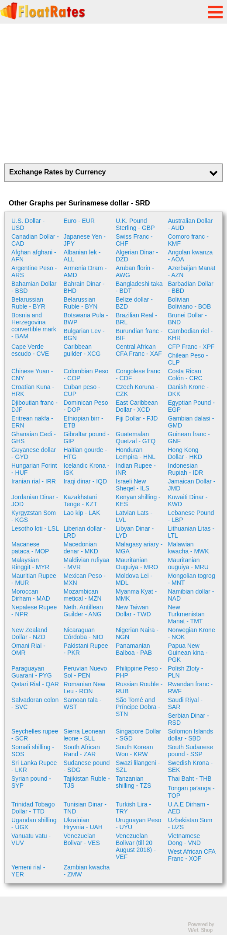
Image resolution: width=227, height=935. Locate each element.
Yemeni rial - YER (28, 871)
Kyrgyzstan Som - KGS (33, 516)
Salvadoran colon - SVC (34, 703)
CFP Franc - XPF (191, 346)
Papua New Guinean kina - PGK (188, 652)
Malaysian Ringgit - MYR (30, 563)
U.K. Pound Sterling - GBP (135, 224)
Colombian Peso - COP (86, 375)
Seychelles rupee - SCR (34, 735)
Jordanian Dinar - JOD (34, 500)
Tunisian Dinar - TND (85, 808)
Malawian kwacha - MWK (188, 548)
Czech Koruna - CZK (137, 390)
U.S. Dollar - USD (28, 224)
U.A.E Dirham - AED (188, 808)
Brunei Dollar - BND (187, 319)
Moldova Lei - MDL (134, 579)
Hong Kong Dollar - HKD (185, 453)
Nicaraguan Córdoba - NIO (83, 633)
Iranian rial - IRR (33, 481)
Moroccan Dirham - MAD (30, 595)
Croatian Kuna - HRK (32, 390)
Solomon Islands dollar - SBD (190, 735)
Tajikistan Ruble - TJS (87, 782)
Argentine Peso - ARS (34, 271)
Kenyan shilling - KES (138, 500)
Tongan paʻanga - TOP (191, 792)
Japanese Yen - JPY (85, 240)
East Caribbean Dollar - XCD (137, 406)
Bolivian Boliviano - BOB (189, 303)
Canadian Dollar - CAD (35, 240)
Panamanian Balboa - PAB (134, 649)
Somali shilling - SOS (32, 751)
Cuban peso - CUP (82, 390)
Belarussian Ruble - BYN (81, 303)
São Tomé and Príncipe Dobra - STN (138, 706)
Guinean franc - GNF (189, 438)
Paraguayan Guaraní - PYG (31, 672)
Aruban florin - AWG (135, 271)
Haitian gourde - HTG (85, 453)
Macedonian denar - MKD (81, 548)
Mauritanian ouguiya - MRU (188, 563)
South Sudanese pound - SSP (190, 751)
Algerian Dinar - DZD (137, 256)
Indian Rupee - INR (136, 469)
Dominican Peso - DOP (86, 406)
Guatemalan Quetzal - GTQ (135, 438)
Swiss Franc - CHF (134, 240)
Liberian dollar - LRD (85, 532)
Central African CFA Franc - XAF (139, 350)
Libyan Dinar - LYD (135, 532)
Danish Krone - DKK (188, 390)
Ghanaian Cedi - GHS (33, 438)
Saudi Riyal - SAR (185, 703)
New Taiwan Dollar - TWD (133, 611)
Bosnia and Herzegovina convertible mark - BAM (33, 326)
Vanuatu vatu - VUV (31, 839)
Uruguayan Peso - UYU (138, 824)
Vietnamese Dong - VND (184, 839)
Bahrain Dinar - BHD (84, 287)
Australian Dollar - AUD (190, 224)
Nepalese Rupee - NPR (34, 611)
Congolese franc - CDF (138, 375)
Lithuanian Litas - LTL (191, 532)
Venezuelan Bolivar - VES (82, 839)
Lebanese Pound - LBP (191, 516)
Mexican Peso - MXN (85, 579)
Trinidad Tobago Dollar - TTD (33, 808)
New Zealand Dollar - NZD (29, 633)
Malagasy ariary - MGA (139, 548)
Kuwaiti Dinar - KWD (188, 500)
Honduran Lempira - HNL (135, 453)
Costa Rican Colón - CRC (185, 375)
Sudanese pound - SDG (87, 766)
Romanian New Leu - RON (85, 688)
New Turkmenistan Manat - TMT (186, 614)
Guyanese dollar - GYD (33, 453)
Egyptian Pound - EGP (191, 406)
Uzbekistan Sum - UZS (190, 824)
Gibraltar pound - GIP (87, 438)
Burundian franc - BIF (139, 334)
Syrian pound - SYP (31, 782)
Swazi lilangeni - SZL (138, 766)
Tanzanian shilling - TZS (133, 782)
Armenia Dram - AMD (85, 271)
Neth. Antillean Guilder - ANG (83, 611)
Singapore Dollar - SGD (138, 735)
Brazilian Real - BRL (136, 319)
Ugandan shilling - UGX (34, 824)
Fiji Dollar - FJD (137, 418)
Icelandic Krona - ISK (87, 469)
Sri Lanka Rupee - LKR (34, 766)
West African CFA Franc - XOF (192, 855)
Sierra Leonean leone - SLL (85, 735)
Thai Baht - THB (190, 778)
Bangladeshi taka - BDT (139, 287)
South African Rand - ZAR (82, 751)
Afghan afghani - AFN (33, 256)
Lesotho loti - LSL (35, 528)
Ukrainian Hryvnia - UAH (83, 824)
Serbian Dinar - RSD (188, 719)
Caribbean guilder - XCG (82, 350)
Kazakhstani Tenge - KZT (80, 500)
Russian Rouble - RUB (139, 688)
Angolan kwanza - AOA (190, 256)
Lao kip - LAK (82, 512)
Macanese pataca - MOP (30, 548)
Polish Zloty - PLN (185, 672)
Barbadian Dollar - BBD (190, 287)
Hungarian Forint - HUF (34, 469)
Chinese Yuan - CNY (32, 375)
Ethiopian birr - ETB (83, 422)
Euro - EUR (79, 220)
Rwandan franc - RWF (190, 688)
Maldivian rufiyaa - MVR (87, 563)
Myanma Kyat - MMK (136, 595)
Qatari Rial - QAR (35, 684)
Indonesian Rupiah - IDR (185, 469)
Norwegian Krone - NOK (191, 633)
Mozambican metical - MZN (83, 595)
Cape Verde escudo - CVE (30, 350)
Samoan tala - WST (83, 703)
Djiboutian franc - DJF (34, 406)
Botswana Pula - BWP (86, 319)
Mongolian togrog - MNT (191, 579)
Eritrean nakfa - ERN (32, 422)
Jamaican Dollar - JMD (192, 485)
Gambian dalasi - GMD (191, 422)
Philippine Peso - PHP (139, 672)
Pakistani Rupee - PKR (86, 649)
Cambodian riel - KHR (190, 334)
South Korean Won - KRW (134, 751)
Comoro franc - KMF (188, 240)
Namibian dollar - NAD (191, 595)
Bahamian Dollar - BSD (34, 287)
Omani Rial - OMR (28, 649)
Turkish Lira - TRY (133, 808)
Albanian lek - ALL (82, 256)
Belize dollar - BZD (134, 303)
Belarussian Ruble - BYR (28, 303)
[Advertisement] (113, 93)
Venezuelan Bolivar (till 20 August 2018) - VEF (136, 846)
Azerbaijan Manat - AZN (192, 271)
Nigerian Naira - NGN (137, 633)
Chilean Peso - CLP (188, 359)
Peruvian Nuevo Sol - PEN (85, 672)
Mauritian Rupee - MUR (33, 579)
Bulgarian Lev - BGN (84, 334)
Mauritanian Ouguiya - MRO (137, 563)
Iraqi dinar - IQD (85, 481)
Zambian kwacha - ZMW (87, 871)
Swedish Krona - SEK (190, 766)
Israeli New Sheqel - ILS (132, 485)
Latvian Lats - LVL (134, 516)
